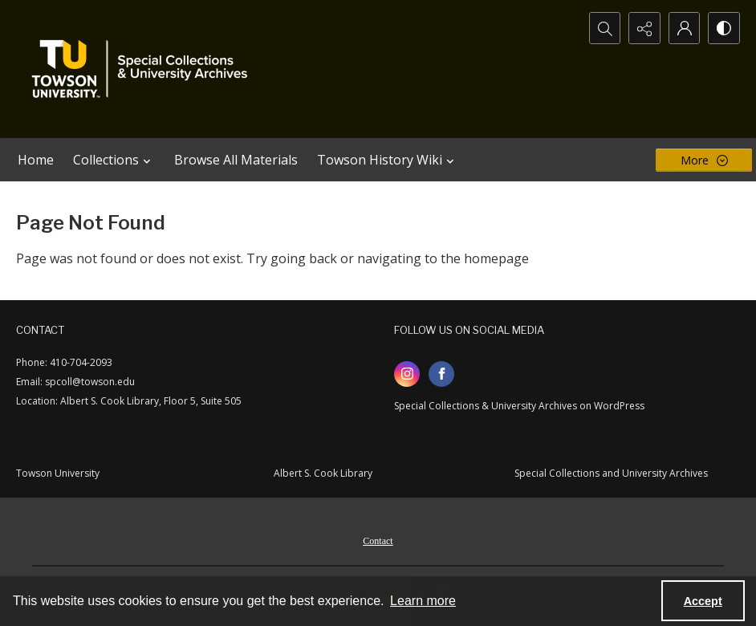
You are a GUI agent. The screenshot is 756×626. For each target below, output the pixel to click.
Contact (377, 541)
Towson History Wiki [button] (387, 159)
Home (36, 160)
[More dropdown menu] (704, 160)
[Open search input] (603, 28)
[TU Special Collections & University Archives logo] (144, 69)
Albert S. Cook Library (323, 473)
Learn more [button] (423, 601)
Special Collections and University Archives (611, 473)
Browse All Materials (236, 160)
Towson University (58, 473)
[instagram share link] (407, 374)
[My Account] (684, 28)
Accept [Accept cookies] (703, 601)
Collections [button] (114, 159)
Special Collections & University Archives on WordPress (519, 406)
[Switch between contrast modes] (724, 28)
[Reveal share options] (643, 28)
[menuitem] (377, 539)
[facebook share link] (441, 374)
